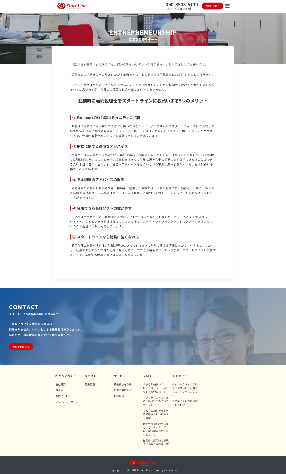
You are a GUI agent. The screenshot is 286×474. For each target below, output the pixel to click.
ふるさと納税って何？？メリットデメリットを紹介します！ (156, 388)
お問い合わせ (63, 396)
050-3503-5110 (182, 4)
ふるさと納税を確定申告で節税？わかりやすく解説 (156, 414)
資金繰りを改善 (123, 384)
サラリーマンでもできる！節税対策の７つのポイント (156, 401)
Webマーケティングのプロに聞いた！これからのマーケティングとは (185, 390)
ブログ (147, 376)
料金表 (59, 390)
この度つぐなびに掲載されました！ (185, 403)
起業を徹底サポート (125, 390)
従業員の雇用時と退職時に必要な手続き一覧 (156, 442)
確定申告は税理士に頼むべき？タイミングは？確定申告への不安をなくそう (156, 429)
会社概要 (60, 384)
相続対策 (119, 396)
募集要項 (90, 384)
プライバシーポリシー (68, 402)
